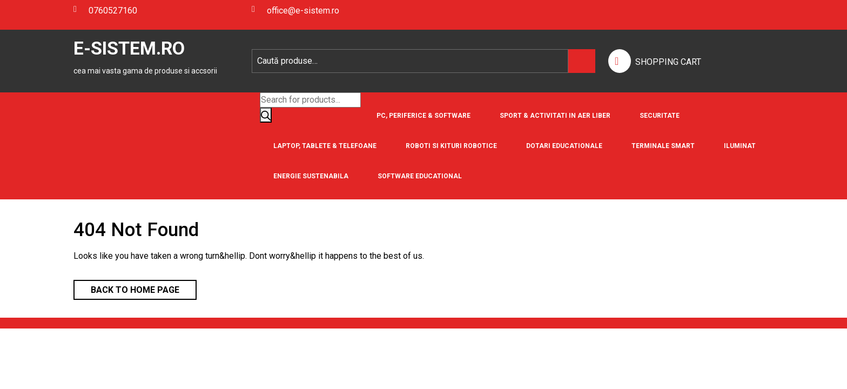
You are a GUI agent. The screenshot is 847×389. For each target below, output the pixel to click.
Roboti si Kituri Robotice (451, 146)
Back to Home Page (126, 287)
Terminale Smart (663, 146)
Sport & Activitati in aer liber (555, 115)
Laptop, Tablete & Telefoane (325, 146)
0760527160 (105, 10)
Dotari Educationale (564, 146)
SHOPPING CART (668, 62)
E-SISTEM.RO (129, 48)
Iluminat (740, 146)
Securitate (660, 115)
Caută (581, 61)
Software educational (420, 176)
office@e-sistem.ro (295, 10)
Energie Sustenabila (310, 176)
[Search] (266, 115)
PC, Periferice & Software (423, 115)
